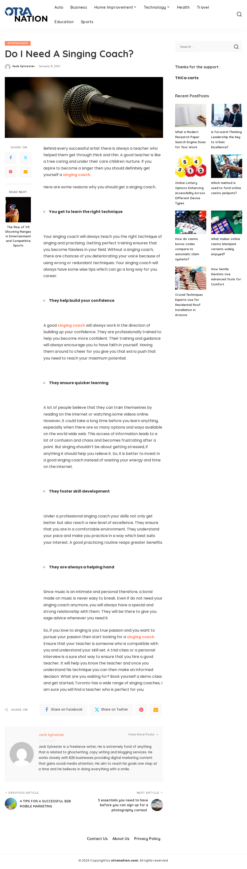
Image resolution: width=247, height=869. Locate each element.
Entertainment (18, 43)
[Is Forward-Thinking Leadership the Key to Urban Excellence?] (226, 115)
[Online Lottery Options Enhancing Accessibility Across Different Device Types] (190, 171)
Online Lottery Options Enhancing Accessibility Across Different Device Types (189, 198)
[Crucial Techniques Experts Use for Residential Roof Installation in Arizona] (190, 283)
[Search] (239, 14)
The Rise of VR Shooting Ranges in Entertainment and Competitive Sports (18, 236)
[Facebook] (10, 158)
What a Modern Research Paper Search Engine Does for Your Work (187, 142)
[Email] (25, 172)
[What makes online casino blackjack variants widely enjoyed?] (226, 227)
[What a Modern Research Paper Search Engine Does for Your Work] (190, 115)
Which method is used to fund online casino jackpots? (226, 193)
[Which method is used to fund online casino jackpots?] (226, 171)
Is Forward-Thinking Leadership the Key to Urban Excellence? (226, 142)
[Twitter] (25, 158)
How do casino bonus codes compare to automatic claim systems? (187, 254)
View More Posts (143, 734)
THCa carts (187, 78)
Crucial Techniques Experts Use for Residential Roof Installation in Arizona (189, 310)
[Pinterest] (10, 172)
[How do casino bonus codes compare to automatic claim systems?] (190, 227)
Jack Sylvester (23, 66)
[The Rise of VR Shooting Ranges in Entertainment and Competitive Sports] (18, 210)
